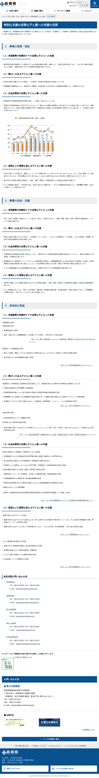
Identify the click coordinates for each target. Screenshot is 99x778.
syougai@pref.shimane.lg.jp (25, 630)
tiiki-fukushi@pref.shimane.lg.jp (27, 589)
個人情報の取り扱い (22, 746)
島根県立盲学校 (80, 434)
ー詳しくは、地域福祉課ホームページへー (74, 534)
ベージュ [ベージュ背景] (85, 2)
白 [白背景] (76, 2)
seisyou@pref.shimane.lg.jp (25, 616)
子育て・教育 (11, 16)
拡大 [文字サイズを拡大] (82, 5)
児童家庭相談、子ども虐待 (37, 16)
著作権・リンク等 (39, 746)
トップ (4, 16)
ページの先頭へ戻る (51, 739)
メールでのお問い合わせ (64, 769)
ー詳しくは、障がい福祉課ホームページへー (75, 405)
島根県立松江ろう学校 (48, 434)
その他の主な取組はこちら (17, 657)
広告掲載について (89, 729)
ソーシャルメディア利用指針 (76, 746)
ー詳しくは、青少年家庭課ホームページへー (75, 567)
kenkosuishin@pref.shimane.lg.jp (27, 602)
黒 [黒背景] (80, 2)
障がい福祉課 (11, 623)
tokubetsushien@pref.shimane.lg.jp (28, 644)
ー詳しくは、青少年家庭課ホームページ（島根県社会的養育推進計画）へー (67, 500)
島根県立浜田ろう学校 (65, 434)
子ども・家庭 (20, 16)
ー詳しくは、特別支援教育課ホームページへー (76, 365)
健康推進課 (11, 596)
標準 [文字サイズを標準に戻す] (87, 5)
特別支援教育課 (33, 434)
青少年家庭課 (51, 16)
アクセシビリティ (56, 746)
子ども (27, 16)
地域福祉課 (11, 582)
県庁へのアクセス (13, 769)
